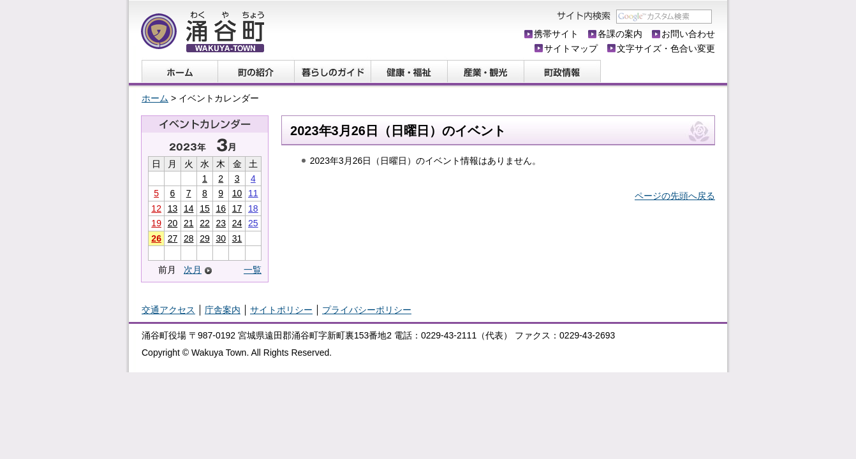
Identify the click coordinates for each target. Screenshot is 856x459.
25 (253, 223)
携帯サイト (556, 34)
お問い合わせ (688, 34)
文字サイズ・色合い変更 (666, 48)
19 (156, 223)
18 (253, 208)
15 (205, 208)
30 (221, 238)
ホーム (155, 98)
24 (237, 223)
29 (205, 238)
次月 (193, 270)
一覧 (253, 270)
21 (189, 223)
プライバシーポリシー (366, 310)
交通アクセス (168, 310)
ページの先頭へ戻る (675, 196)
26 (156, 238)
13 (173, 208)
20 (173, 223)
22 (205, 223)
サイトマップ (571, 48)
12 (156, 208)
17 (237, 208)
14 (189, 208)
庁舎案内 (222, 310)
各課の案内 (620, 34)
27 (173, 238)
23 (221, 223)
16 (221, 208)
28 (189, 238)
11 (253, 193)
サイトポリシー (281, 310)
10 (237, 193)
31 (237, 238)
